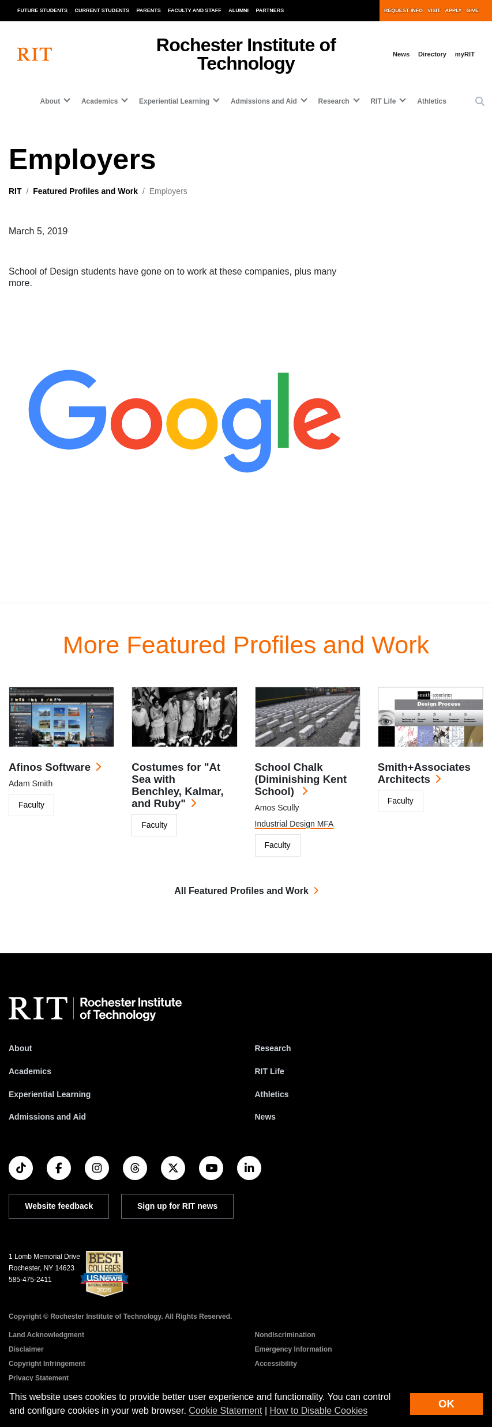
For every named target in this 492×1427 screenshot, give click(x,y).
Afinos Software (50, 767)
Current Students (102, 10)
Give (473, 10)
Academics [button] (99, 101)
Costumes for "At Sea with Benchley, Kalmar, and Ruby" (177, 785)
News (401, 54)
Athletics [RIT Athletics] (272, 1094)
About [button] (50, 101)
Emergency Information (293, 1349)
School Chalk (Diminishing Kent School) (301, 779)
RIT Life (269, 1071)
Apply (453, 10)
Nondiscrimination (285, 1335)
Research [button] (334, 101)
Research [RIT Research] (273, 1048)
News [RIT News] (265, 1116)
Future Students (42, 10)
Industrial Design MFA (294, 823)
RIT (15, 191)
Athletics (431, 101)
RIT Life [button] (383, 101)
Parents (149, 10)
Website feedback (59, 1206)
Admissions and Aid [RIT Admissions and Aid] (47, 1116)
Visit (433, 10)
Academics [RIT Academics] (30, 1071)
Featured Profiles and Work (85, 191)
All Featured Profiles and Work (241, 891)
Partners (270, 10)
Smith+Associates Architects (424, 773)
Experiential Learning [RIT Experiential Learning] (50, 1094)
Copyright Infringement (47, 1364)
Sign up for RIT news (177, 1206)
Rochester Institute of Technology (246, 54)
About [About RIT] (20, 1048)
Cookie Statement (225, 1410)
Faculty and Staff (194, 10)
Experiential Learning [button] (174, 101)
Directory (432, 54)
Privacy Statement (39, 1378)
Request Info (403, 10)
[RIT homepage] (34, 54)
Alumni (238, 10)
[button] (480, 101)
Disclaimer (26, 1349)
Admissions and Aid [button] (264, 101)
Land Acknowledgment (46, 1335)
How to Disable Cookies (319, 1410)
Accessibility (276, 1364)
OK (446, 1404)
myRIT (465, 54)
